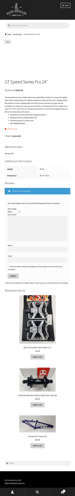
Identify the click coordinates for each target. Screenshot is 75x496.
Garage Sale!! (17, 34)
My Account (12, 492)
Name (10, 245)
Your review (12, 214)
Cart (57, 491)
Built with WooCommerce (15, 483)
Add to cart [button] (37, 357)
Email (10, 256)
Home (9, 34)
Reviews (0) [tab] (9, 153)
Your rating (12, 209)
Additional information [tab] (14, 147)
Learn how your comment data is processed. (51, 283)
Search (37, 492)
